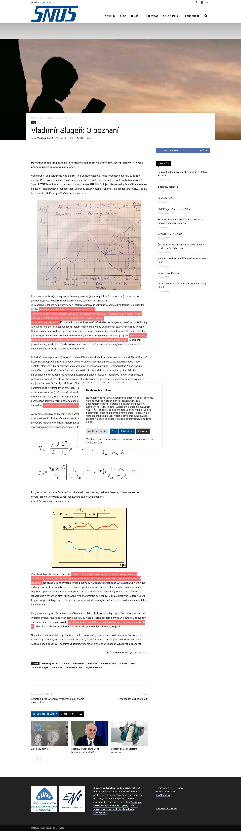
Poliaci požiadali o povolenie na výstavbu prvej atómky (182, 285)
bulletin (66, 663)
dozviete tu (96, 442)
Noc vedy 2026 (165, 198)
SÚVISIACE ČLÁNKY (45, 714)
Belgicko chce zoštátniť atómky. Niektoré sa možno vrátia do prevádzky (180, 221)
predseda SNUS (108, 663)
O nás (136, 16)
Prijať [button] (114, 431)
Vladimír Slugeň (45, 138)
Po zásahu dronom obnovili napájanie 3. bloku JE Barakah (183, 174)
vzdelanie (57, 667)
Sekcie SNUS (171, 16)
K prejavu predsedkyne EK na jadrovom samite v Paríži (183, 260)
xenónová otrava (74, 667)
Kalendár (152, 16)
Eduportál (192, 16)
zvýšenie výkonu (94, 667)
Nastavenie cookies (166, 808)
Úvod (33, 118)
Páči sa (204, 150)
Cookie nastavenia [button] (97, 431)
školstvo (123, 663)
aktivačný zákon (50, 663)
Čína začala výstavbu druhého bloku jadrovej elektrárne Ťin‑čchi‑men (181, 246)
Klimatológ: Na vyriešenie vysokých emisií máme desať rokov (57, 700)
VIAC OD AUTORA (71, 714)
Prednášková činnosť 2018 (133, 698)
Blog (123, 16)
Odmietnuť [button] (143, 431)
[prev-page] (33, 759)
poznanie (92, 663)
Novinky (110, 16)
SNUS (133, 663)
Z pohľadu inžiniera (40, 749)
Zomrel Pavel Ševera (169, 273)
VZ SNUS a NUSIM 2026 (170, 234)
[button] (206, 16)
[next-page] (38, 759)
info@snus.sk (163, 795)
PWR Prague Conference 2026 (174, 209)
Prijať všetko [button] (127, 431)
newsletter (78, 663)
